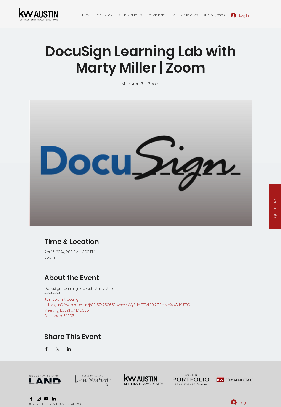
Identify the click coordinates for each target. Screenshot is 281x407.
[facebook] (31, 398)
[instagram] (38, 398)
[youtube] (46, 398)
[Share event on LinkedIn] (69, 349)
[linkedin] (53, 398)
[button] (104, 15)
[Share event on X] (58, 349)
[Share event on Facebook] (46, 349)
